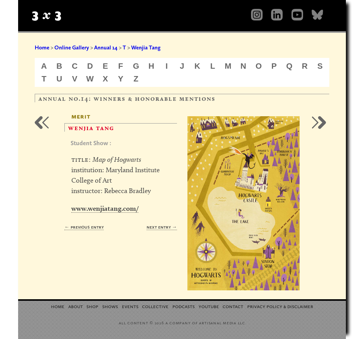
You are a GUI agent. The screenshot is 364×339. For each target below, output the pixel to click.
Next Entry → (162, 227)
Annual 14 (106, 47)
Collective (155, 306)
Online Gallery (71, 47)
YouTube (209, 306)
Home (42, 47)
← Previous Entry (84, 227)
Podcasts (183, 306)
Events (130, 306)
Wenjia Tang (145, 47)
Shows (110, 306)
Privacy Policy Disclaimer (280, 306)
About (75, 306)
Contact (232, 306)
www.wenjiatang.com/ (104, 208)
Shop (92, 306)
